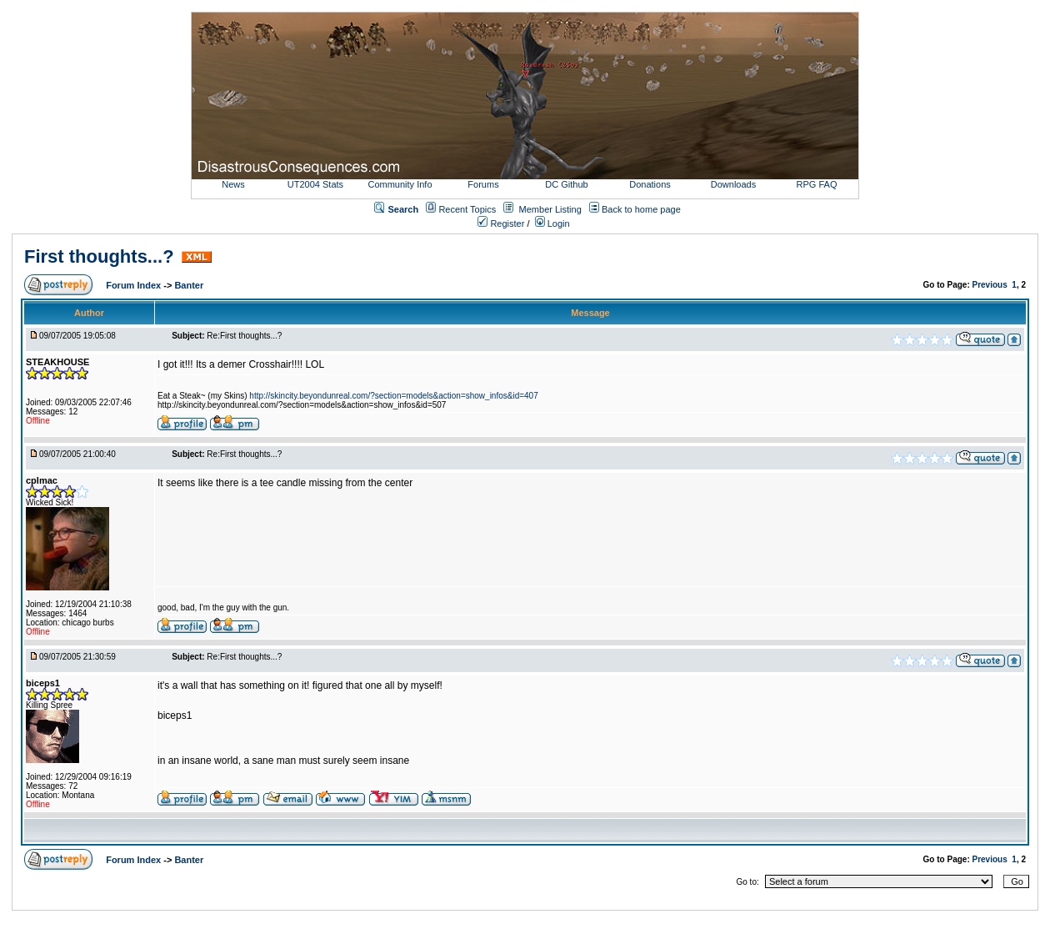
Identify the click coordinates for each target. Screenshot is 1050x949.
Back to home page (641, 209)
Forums (483, 184)
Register (501, 223)
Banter (188, 285)
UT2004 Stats (317, 184)
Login (552, 223)
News (233, 184)
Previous (990, 284)
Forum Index (134, 285)
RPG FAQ (817, 184)
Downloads (733, 184)
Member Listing (550, 209)
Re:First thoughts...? (244, 335)
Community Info (400, 184)
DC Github (566, 184)
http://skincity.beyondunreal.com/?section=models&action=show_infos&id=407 (393, 395)
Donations (650, 184)
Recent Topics (467, 209)
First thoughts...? (99, 256)
